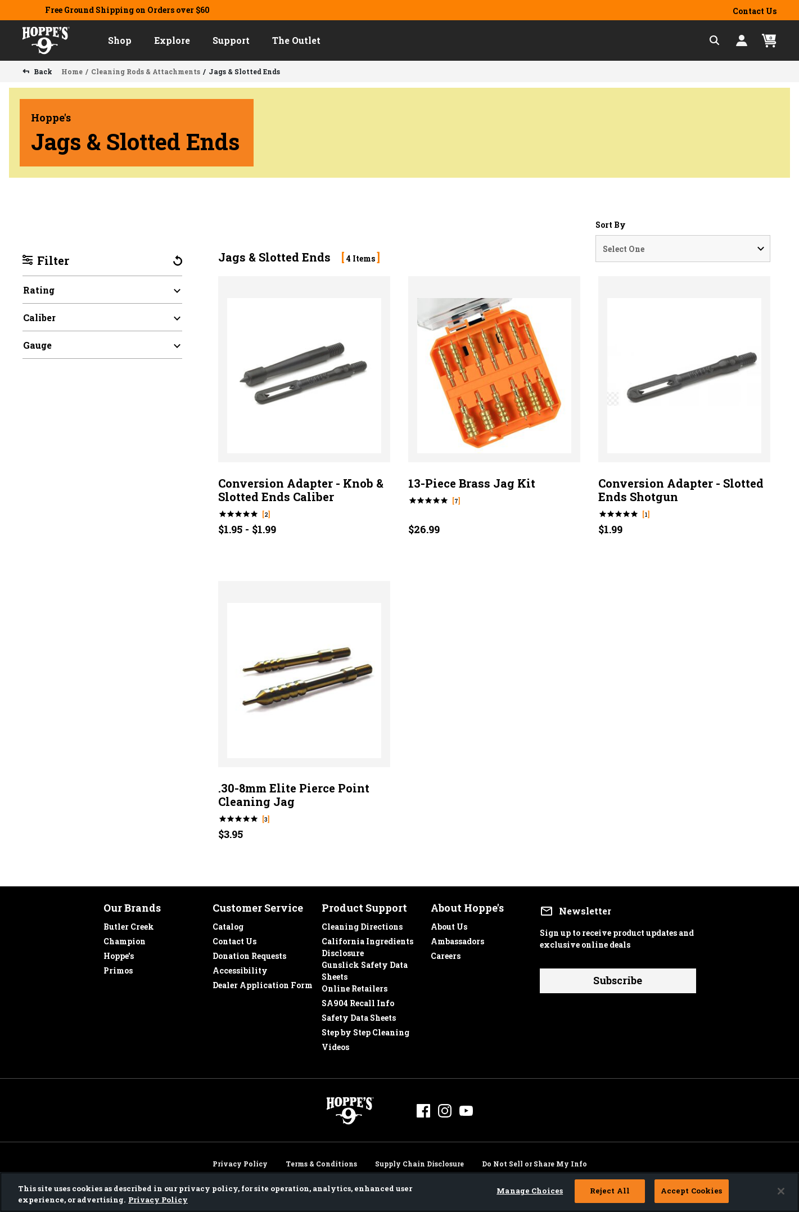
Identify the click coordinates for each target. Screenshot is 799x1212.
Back (42, 71)
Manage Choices (529, 1191)
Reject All (610, 1191)
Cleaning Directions (362, 923)
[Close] (781, 1191)
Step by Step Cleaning (365, 1029)
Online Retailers (354, 985)
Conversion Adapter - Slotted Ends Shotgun (681, 490)
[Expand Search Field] (714, 40)
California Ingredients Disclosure (367, 938)
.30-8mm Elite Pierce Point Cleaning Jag (293, 795)
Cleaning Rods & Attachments (145, 71)
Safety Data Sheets (359, 1014)
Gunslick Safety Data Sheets (365, 962)
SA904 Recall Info (358, 1000)
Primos (118, 967)
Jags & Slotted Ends (244, 71)
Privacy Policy (240, 1162)
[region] (399, 1192)
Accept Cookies (692, 1191)
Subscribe (617, 980)
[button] (120, 40)
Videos (335, 1044)
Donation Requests (249, 953)
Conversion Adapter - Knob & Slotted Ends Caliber (300, 490)
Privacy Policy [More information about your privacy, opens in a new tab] (158, 1200)
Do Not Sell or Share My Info (534, 1162)
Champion (124, 938)
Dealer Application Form (263, 982)
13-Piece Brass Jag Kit (471, 483)
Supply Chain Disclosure (419, 1162)
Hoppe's (118, 953)
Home (72, 71)
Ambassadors (457, 938)
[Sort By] (682, 248)
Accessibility (240, 967)
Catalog (228, 923)
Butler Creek (128, 923)
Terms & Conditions (321, 1162)
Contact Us (755, 11)
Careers (446, 953)
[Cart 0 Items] (769, 41)
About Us (449, 923)
